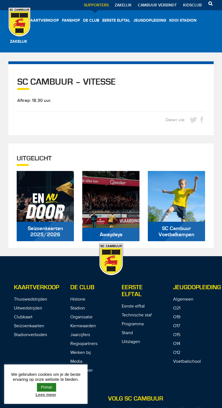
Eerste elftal (116, 20)
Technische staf (137, 315)
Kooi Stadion (182, 20)
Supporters (96, 5)
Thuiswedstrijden (30, 299)
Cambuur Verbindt (157, 5)
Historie (77, 299)
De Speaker (81, 370)
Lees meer (46, 394)
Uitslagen (131, 341)
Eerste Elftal (132, 291)
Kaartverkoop (43, 20)
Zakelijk (123, 5)
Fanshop (71, 20)
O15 (176, 335)
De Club (91, 20)
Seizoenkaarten (29, 326)
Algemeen (183, 299)
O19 (176, 317)
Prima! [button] (46, 387)
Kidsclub (192, 5)
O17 (176, 326)
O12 (176, 352)
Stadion (77, 308)
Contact (78, 379)
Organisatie (81, 317)
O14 (176, 343)
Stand (127, 333)
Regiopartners (84, 343)
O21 (176, 308)
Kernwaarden (83, 326)
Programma (133, 324)
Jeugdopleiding (149, 20)
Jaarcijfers (80, 335)
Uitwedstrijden (28, 308)
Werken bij (80, 352)
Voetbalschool (187, 361)
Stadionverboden (30, 335)
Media (76, 361)
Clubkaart (23, 317)
